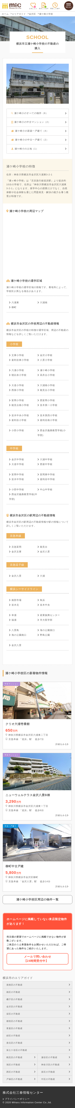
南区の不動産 (38, 992)
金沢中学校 (16, 459)
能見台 (42, 547)
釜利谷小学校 (17, 420)
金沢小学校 (45, 355)
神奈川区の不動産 (56, 1064)
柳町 (13, 307)
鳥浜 (41, 600)
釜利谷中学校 (46, 479)
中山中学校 (45, 489)
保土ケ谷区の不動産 (38, 1050)
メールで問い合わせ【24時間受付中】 (37, 958)
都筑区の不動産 (38, 1021)
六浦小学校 (16, 370)
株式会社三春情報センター (23, 1092)
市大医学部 (45, 620)
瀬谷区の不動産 (56, 1057)
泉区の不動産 (56, 1072)
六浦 (41, 576)
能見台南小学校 (19, 405)
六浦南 (42, 302)
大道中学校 (16, 464)
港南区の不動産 (38, 985)
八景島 (14, 630)
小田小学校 (16, 430)
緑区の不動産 (38, 1035)
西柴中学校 (45, 464)
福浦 (13, 620)
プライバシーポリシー (16, 1099)
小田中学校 (16, 489)
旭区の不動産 (21, 1064)
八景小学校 (45, 360)
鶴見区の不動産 (21, 1057)
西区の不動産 (21, 1072)
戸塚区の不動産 (21, 1079)
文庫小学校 (16, 355)
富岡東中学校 (46, 474)
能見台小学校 (46, 390)
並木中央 (44, 605)
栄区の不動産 (38, 1014)
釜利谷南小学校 (47, 420)
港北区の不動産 (38, 1043)
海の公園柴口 (46, 630)
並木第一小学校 (47, 405)
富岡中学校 (16, 474)
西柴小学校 (16, 390)
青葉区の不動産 (38, 1028)
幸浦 (13, 615)
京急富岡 (15, 547)
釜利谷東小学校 (19, 360)
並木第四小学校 (47, 415)
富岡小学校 (16, 400)
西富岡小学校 (46, 400)
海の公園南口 (17, 635)
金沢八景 (44, 551)
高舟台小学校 (46, 375)
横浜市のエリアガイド (18, 977)
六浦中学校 (45, 459)
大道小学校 (16, 385)
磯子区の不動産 (38, 999)
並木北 (14, 605)
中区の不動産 (56, 1079)
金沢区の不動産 (38, 1006)
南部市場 (15, 600)
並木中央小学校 (19, 415)
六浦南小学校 (46, 385)
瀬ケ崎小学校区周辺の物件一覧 (37, 899)
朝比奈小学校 (17, 375)
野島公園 (44, 635)
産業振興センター (49, 615)
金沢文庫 (15, 551)
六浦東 (14, 302)
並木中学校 (16, 479)
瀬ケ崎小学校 (46, 370)
